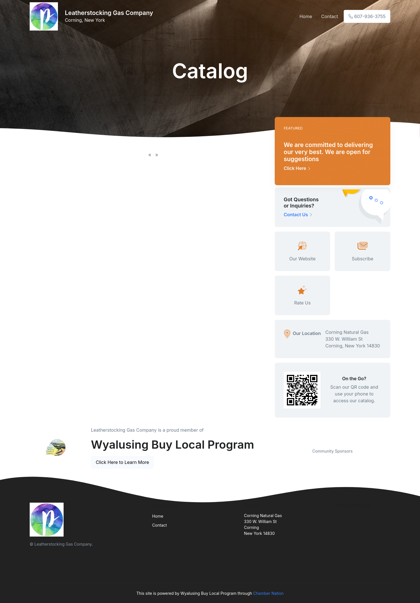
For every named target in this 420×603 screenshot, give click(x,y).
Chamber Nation (268, 593)
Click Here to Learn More (122, 462)
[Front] (45, 16)
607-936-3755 (367, 16)
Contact (329, 16)
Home (305, 16)
